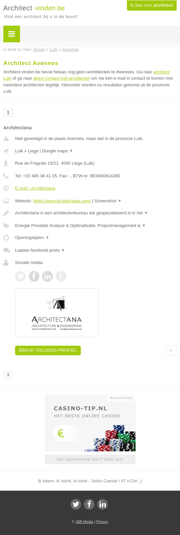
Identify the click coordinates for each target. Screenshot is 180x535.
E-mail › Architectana (35, 188)
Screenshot (108, 200)
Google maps (57, 150)
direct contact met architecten (61, 78)
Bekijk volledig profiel (48, 350)
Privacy (102, 522)
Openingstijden (32, 237)
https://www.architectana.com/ (62, 200)
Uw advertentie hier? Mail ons (89, 459)
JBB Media (84, 522)
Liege (33, 150)
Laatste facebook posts (40, 250)
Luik (19, 150)
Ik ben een (151, 5)
